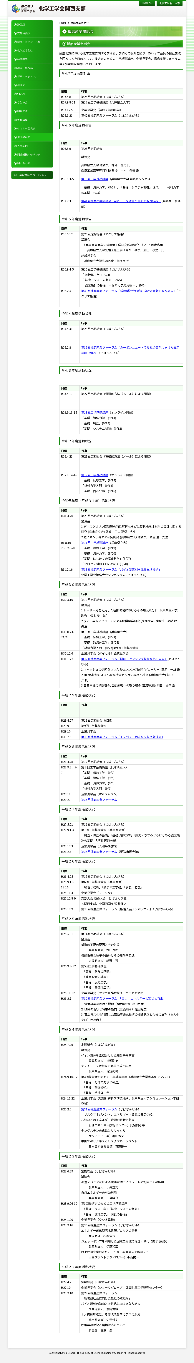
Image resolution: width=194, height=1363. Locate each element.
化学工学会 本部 (169, 3)
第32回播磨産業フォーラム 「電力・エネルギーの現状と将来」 (123, 998)
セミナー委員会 (26, 128)
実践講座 (22, 120)
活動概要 (22, 59)
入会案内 (22, 146)
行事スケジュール (27, 76)
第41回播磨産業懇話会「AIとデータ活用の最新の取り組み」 (121, 201)
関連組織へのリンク (29, 154)
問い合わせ (23, 163)
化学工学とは (25, 50)
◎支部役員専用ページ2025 (30, 175)
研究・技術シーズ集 (28, 42)
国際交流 (22, 111)
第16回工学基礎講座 (94, 179)
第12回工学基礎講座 (94, 475)
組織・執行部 (25, 68)
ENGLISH (147, 3)
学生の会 (22, 102)
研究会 (21, 85)
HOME (21, 24)
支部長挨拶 (23, 33)
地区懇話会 (23, 137)
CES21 (21, 94)
